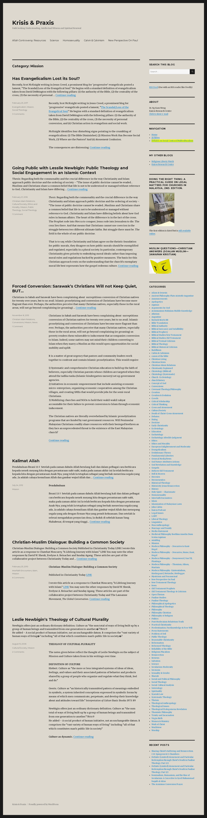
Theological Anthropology (164, 703)
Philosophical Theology (163, 606)
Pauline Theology (160, 600)
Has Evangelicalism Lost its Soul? (46, 78)
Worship (155, 730)
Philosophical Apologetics (164, 603)
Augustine (156, 317)
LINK (89, 574)
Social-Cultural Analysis (163, 685)
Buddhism (156, 350)
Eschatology (157, 434)
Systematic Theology (162, 697)
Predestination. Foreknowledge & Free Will (172, 628)
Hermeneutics (158, 480)
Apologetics (157, 302)
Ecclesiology (157, 428)
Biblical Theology (160, 344)
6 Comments (18, 577)
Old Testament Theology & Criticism (169, 591)
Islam (34, 570)
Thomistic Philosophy (162, 712)
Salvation (156, 661)
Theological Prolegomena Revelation (169, 709)
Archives (156, 138)
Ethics (154, 440)
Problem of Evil (159, 634)
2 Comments (18, 652)
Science (54, 40)
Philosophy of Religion (162, 616)
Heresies (156, 477)
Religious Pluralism (161, 652)
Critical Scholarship (161, 401)
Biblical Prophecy (160, 332)
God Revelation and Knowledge (166, 465)
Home (154, 135)
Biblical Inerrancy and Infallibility (167, 329)
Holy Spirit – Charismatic (163, 492)
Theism (155, 700)
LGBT (154, 516)
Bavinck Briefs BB (160, 320)
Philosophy (157, 609)
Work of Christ (158, 724)
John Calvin (157, 507)
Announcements (159, 299)
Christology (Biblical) (161, 371)
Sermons (156, 670)
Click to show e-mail (158, 114)
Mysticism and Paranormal (164, 576)
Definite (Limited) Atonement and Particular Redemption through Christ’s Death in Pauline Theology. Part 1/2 (173, 769)
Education (156, 431)
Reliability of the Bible (162, 649)
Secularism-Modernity (162, 667)
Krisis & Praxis (33, 22)
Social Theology (19, 110)
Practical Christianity (161, 625)
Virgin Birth (157, 718)
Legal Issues (157, 513)
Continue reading (65, 95)
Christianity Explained (162, 368)
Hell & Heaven (158, 474)
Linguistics (157, 522)
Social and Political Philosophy (166, 679)
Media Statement (160, 531)
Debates (155, 416)
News (34, 322)
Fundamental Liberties (163, 456)
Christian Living (159, 359)
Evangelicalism (19, 107)
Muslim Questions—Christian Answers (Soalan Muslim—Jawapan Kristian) (171, 251)
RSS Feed (153, 87)
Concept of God (159, 383)
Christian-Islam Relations (23, 201)
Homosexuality (71, 40)
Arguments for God (161, 308)
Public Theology (159, 637)
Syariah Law (157, 694)
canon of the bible (160, 356)
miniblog (156, 540)
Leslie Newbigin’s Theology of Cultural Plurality (60, 619)
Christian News (159, 362)
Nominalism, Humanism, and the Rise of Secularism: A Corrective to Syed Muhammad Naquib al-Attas (173, 778)
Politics (155, 619)
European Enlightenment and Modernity (171, 447)
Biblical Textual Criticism (163, 341)
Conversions (18, 322)
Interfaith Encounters (22, 570)
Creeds (155, 398)
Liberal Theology (160, 519)
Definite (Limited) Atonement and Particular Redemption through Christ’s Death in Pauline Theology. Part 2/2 (173, 760)
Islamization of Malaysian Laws (167, 504)
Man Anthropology (160, 525)
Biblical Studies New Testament (166, 335)
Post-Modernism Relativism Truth (168, 622)
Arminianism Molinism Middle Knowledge (172, 311)
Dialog (155, 419)
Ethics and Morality (161, 443)
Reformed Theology (161, 646)
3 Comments (18, 114)
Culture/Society (19, 204)
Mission (30, 107)
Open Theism (158, 594)
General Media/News (161, 459)
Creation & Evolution (161, 395)
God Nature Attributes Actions (165, 462)
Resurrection (158, 655)
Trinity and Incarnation (163, 715)
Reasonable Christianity (163, 640)
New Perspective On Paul (123, 40)
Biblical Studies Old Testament (166, 338)
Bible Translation (160, 323)
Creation (156, 392)
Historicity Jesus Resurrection (166, 486)
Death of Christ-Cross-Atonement (167, 413)
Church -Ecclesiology (161, 377)
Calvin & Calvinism (94, 40)
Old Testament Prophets (163, 588)
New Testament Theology (164, 582)
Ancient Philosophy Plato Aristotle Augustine (173, 296)
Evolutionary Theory (161, 453)
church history (158, 380)
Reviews (155, 658)
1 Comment (17, 214)
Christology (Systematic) (163, 374)
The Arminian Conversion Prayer (167, 784)
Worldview (156, 727)
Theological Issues (160, 706)
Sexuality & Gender (161, 673)
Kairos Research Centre (163, 164)
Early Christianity (160, 425)
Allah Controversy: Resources (29, 40)
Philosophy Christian (161, 612)
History (155, 489)
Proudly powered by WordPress (44, 804)
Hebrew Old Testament (163, 471)
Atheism (155, 314)
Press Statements (160, 631)
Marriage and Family (162, 528)
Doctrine (156, 422)
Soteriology (157, 688)
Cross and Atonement (162, 407)
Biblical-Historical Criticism (164, 347)
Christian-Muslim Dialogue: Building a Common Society (68, 542)
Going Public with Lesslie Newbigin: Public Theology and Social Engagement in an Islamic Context (70, 170)
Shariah (155, 676)
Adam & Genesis (159, 293)
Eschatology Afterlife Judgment (167, 437)
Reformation (158, 643)
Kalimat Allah (26, 460)
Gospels (155, 468)
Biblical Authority (160, 326)
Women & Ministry (160, 721)
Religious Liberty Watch (163, 161)
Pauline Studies (159, 597)
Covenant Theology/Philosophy (166, 389)
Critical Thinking (159, 404)
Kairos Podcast (159, 510)
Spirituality (157, 691)
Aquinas (155, 305)
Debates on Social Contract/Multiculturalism (172, 141)
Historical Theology (161, 483)
